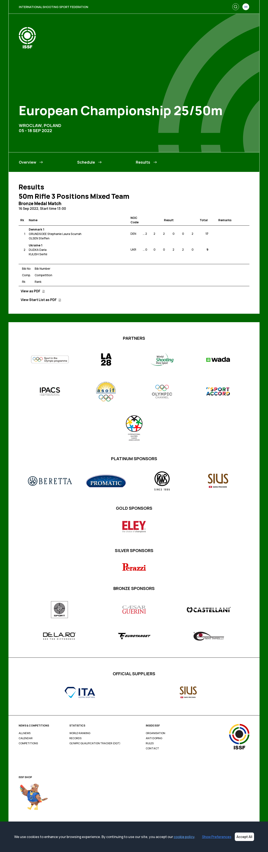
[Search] (235, 6)
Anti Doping (154, 738)
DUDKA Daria (38, 250)
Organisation (155, 733)
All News (24, 733)
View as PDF (33, 291)
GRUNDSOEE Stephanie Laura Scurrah (55, 234)
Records (75, 738)
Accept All (244, 836)
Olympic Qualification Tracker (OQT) (94, 743)
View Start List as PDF (41, 299)
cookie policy (184, 836)
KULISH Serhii (38, 254)
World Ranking (79, 733)
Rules (150, 743)
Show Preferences (216, 836)
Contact (152, 748)
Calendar (26, 738)
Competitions (28, 743)
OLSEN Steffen (39, 238)
